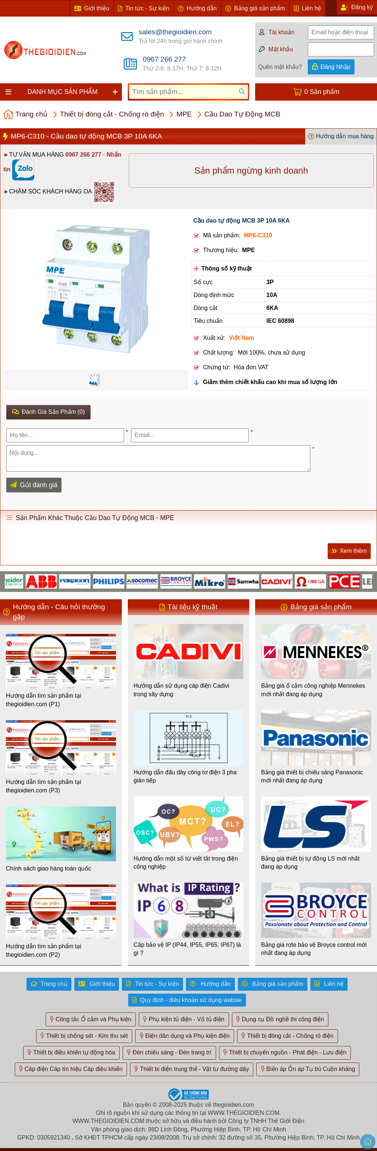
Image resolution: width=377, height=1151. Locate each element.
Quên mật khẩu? (280, 67)
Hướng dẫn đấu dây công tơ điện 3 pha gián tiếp (185, 776)
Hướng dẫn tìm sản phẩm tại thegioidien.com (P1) (43, 700)
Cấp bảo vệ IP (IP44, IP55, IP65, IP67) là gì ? (187, 949)
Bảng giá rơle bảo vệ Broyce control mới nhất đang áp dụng (313, 949)
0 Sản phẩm (321, 91)
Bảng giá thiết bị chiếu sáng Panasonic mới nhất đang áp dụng (312, 776)
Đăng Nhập (335, 67)
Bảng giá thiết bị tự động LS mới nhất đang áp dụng (310, 862)
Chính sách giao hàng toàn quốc (48, 868)
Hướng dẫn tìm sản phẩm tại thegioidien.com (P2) (43, 950)
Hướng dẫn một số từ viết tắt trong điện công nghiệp (186, 862)
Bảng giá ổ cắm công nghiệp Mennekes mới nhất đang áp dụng (313, 690)
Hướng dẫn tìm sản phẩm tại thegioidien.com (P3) (43, 786)
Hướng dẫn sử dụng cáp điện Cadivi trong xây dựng (181, 690)
